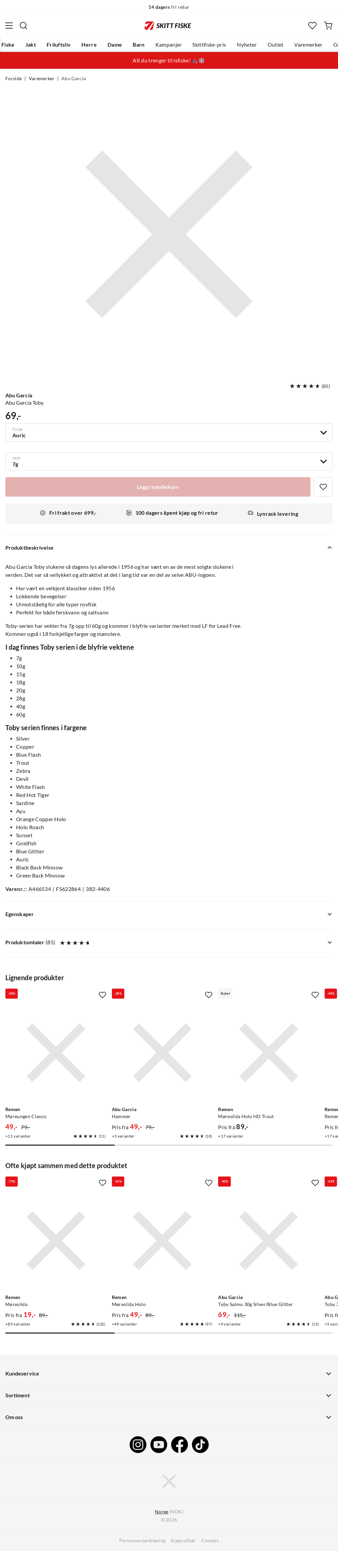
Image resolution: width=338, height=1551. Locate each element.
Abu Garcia (73, 78)
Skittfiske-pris (209, 45)
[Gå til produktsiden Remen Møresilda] (56, 1240)
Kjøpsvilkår (183, 1540)
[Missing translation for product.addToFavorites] (323, 487)
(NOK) (169, 1511)
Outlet (276, 45)
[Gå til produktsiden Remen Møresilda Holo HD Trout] (268, 1052)
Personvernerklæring (142, 1540)
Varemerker (308, 45)
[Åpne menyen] (9, 25)
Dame (115, 45)
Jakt (30, 45)
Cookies (210, 1540)
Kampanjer (168, 45)
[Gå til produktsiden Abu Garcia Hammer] (162, 1052)
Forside (13, 78)
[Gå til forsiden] (167, 25)
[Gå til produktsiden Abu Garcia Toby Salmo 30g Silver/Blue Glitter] (268, 1240)
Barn (138, 45)
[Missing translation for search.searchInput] (23, 25)
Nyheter (247, 45)
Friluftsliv (59, 45)
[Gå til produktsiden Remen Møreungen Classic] (56, 1052)
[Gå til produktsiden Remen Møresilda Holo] (162, 1240)
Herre (89, 45)
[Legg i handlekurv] (158, 487)
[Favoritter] (312, 26)
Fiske (8, 45)
